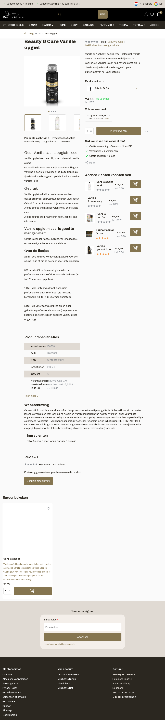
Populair (139, 25)
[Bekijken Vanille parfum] (90, 218)
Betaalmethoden (12, 692)
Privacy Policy (10, 688)
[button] (49, 111)
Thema (123, 25)
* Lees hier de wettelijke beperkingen (60, 644)
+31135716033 (126, 692)
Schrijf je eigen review (38, 481)
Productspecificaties (64, 138)
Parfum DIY (106, 25)
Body (74, 25)
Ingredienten (50, 141)
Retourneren (9, 701)
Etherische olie (13, 25)
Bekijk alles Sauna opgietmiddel (102, 45)
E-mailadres (51, 619)
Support (147, 4)
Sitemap (7, 710)
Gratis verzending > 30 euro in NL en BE (108, 146)
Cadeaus (88, 25)
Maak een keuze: (95, 81)
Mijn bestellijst (65, 688)
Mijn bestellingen (67, 679)
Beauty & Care (115, 42)
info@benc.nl (129, 697)
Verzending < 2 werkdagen (101, 151)
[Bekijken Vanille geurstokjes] (89, 250)
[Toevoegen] (135, 184)
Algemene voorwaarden (15, 679)
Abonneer (82, 637)
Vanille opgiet (11, 559)
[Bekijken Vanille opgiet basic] (89, 186)
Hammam (48, 25)
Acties (154, 25)
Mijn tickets (64, 683)
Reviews (65, 141)
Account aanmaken (68, 674)
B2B (102, 14)
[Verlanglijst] (152, 14)
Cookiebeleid (10, 715)
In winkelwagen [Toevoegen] (118, 131)
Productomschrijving (36, 138)
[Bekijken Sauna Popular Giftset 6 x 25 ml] (89, 234)
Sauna (33, 25)
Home (62, 25)
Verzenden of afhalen (14, 697)
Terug (29, 33)
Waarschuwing (32, 141)
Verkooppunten (11, 683)
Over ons (7, 674)
